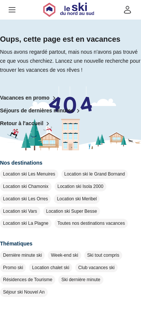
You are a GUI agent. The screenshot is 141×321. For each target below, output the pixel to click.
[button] (12, 10)
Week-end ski (64, 255)
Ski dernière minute (80, 279)
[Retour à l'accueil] (68, 10)
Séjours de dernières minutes (41, 110)
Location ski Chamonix (26, 186)
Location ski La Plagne (26, 223)
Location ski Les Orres (25, 198)
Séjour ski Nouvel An (24, 292)
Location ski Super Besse (71, 211)
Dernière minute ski (22, 255)
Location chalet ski (50, 267)
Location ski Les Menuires (29, 174)
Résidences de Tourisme (27, 279)
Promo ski (13, 267)
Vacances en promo (29, 98)
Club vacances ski (96, 267)
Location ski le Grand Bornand (94, 174)
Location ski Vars (20, 211)
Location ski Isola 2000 (80, 186)
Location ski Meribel (77, 198)
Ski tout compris (103, 255)
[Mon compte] (127, 10)
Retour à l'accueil (26, 123)
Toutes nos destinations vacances (91, 223)
